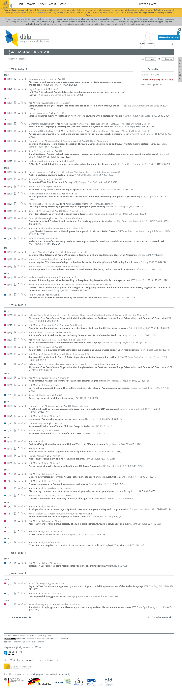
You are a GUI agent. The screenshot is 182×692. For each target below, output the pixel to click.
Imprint (41, 641)
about (52, 4)
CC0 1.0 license (60, 638)
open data (41, 638)
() (56, 94)
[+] (149, 617)
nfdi (61, 4)
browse (31, 4)
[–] (146, 69)
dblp (20, 4)
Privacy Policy (30, 641)
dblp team (47, 635)
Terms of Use (17, 641)
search (42, 4)
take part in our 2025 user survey (32, 12)
